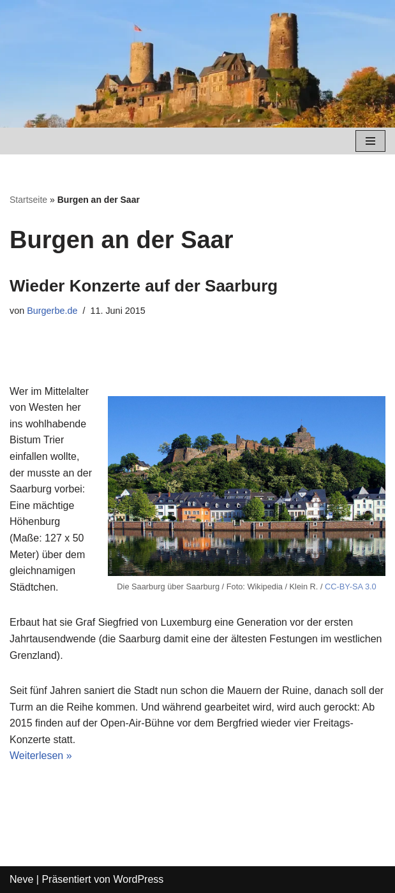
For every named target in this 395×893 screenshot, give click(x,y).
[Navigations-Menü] (370, 141)
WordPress (138, 879)
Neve (21, 879)
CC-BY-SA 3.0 (350, 586)
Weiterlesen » (41, 755)
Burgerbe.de (52, 311)
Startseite (28, 200)
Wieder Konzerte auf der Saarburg (144, 285)
